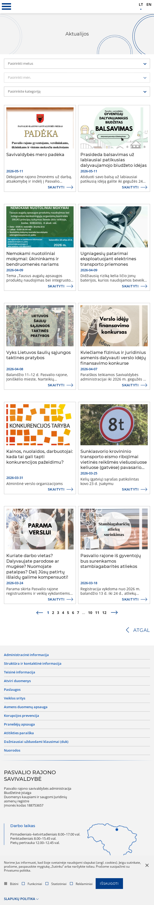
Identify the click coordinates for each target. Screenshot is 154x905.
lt (141, 4)
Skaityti (56, 187)
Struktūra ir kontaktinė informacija (32, 664)
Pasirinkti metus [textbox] (20, 63)
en (148, 4)
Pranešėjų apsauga (19, 724)
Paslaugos (12, 690)
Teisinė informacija (19, 672)
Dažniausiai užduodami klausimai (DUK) (36, 742)
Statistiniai (55, 884)
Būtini (11, 884)
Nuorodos (12, 750)
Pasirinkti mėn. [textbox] (19, 77)
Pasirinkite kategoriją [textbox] (24, 91)
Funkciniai (32, 884)
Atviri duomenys (17, 681)
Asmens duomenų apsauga (26, 707)
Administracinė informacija (26, 655)
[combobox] (77, 64)
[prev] (39, 613)
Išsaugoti (109, 883)
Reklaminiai (81, 884)
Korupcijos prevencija (21, 716)
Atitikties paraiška (19, 733)
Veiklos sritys (14, 698)
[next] (114, 613)
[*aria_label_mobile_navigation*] (6, 6)
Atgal (141, 630)
